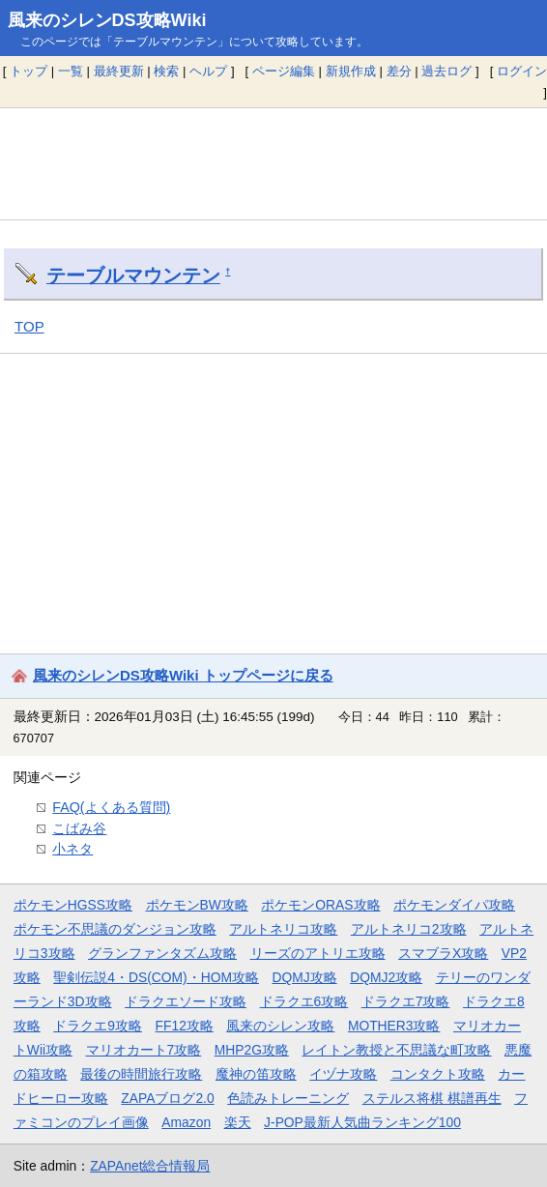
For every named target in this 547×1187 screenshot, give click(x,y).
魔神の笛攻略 (256, 1074)
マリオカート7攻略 (144, 1049)
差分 (399, 71)
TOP (29, 326)
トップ (28, 71)
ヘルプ (208, 71)
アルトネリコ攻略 (283, 929)
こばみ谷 (79, 828)
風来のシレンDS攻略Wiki (107, 20)
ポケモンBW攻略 (197, 904)
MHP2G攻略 (252, 1049)
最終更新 (119, 71)
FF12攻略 (185, 1025)
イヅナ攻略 (343, 1074)
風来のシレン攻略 (280, 1025)
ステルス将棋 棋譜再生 (432, 1098)
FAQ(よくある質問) (111, 807)
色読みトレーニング (288, 1098)
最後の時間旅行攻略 (141, 1074)
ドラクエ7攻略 (405, 1001)
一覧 (70, 71)
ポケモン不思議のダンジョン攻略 (115, 929)
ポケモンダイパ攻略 (454, 904)
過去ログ (446, 71)
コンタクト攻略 (437, 1074)
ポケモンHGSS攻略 (73, 904)
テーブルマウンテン (133, 275)
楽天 (237, 1122)
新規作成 (351, 71)
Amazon (186, 1122)
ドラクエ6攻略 (304, 1001)
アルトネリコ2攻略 (409, 929)
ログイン (522, 71)
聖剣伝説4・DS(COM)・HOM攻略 (156, 977)
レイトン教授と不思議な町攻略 (396, 1049)
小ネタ (72, 848)
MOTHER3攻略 (394, 1025)
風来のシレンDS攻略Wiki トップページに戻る (183, 675)
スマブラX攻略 (443, 953)
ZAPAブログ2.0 (167, 1098)
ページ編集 (283, 71)
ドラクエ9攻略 (97, 1025)
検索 (166, 71)
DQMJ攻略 (305, 977)
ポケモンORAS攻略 (320, 904)
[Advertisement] (273, 163)
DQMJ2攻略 (386, 977)
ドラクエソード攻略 (185, 1001)
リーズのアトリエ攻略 (318, 953)
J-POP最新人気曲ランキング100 (362, 1122)
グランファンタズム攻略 (162, 953)
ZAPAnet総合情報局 (150, 1165)
